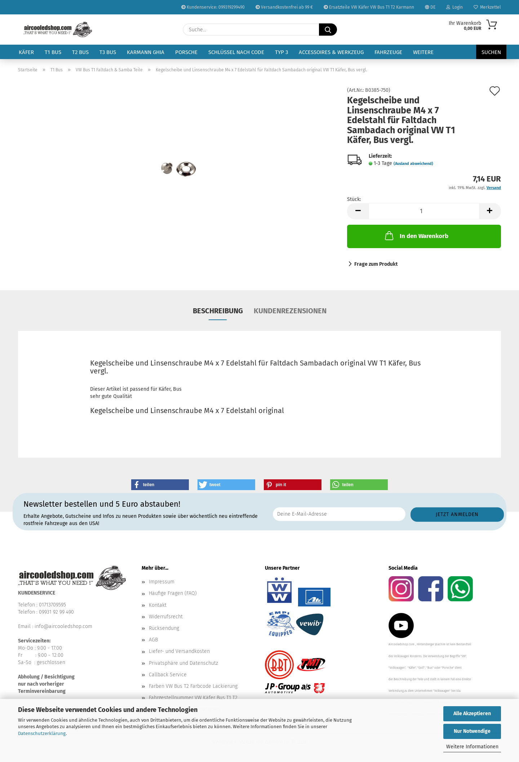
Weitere (423, 52)
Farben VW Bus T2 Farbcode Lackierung (193, 686)
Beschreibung (218, 310)
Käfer (26, 52)
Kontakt (158, 605)
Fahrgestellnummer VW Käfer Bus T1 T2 (193, 698)
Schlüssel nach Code (236, 52)
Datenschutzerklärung (42, 733)
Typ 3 (281, 52)
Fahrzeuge (388, 52)
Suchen (491, 52)
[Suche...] (328, 29)
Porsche (186, 52)
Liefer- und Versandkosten (179, 651)
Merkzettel (487, 7)
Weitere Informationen (472, 747)
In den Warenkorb (415, 235)
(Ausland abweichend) (413, 163)
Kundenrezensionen (290, 310)
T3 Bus (107, 52)
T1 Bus (53, 52)
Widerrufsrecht (166, 617)
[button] (358, 211)
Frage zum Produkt (376, 264)
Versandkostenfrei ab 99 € (284, 7)
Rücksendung (164, 628)
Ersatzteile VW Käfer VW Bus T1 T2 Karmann (369, 7)
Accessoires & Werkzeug (331, 52)
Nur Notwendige (472, 731)
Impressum (161, 582)
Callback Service (168, 675)
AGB (153, 640)
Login (454, 7)
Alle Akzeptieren (472, 714)
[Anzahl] (424, 211)
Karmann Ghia (145, 52)
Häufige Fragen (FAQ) (173, 593)
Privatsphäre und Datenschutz (183, 663)
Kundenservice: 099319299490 (213, 7)
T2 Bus (80, 52)
